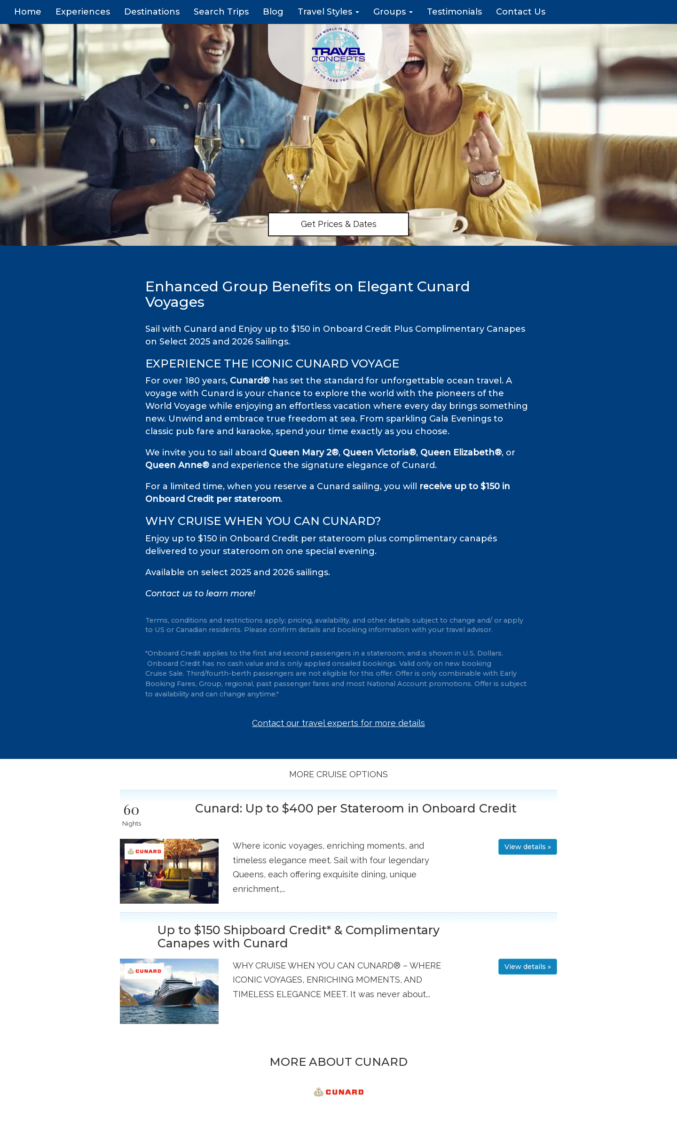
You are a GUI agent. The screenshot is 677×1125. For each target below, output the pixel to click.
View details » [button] (527, 847)
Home (27, 12)
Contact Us (520, 12)
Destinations (152, 12)
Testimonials (454, 12)
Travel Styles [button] (328, 12)
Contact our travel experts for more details (338, 723)
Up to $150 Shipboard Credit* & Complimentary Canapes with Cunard (298, 936)
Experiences (82, 12)
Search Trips (221, 12)
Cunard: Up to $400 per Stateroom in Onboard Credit (356, 808)
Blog (273, 12)
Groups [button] (393, 12)
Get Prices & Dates (339, 224)
